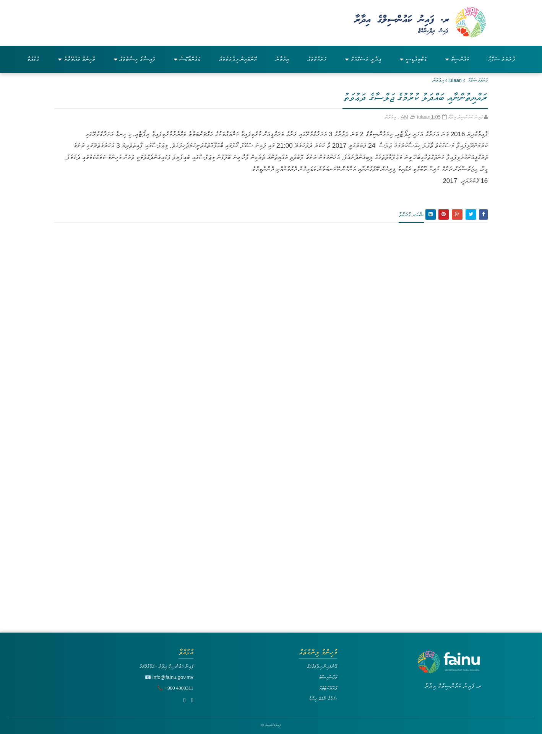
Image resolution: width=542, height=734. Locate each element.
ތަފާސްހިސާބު (328, 677)
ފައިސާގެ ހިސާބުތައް (134, 59)
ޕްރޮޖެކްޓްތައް (328, 688)
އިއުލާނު (282, 59)
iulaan (455, 80)
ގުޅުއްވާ (33, 59)
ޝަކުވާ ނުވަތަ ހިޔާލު (323, 698)
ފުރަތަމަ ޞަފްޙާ (478, 80)
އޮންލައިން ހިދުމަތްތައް (237, 59)
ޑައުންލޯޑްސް (187, 59)
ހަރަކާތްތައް (316, 59)
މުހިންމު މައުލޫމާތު (76, 59)
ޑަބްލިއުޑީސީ (413, 59)
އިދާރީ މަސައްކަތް (363, 59)
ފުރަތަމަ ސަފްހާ (501, 59)
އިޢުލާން (438, 80)
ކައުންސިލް (457, 59)
